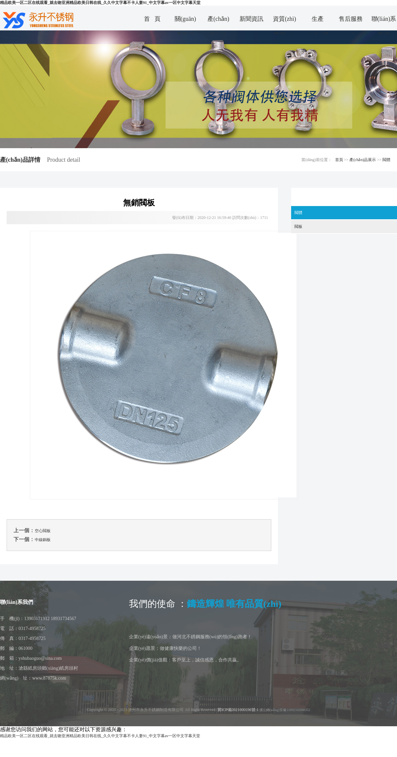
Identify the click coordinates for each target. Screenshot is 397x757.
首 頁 (152, 19)
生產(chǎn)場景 (318, 21)
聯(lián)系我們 (384, 21)
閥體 (386, 159)
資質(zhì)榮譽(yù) (284, 21)
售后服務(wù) (351, 21)
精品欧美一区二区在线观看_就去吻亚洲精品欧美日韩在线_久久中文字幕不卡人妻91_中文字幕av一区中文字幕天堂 (100, 2)
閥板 (298, 226)
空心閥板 (43, 530)
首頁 (339, 159)
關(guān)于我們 (185, 21)
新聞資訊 (251, 19)
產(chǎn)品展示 (362, 159)
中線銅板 (43, 539)
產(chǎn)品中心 (218, 21)
